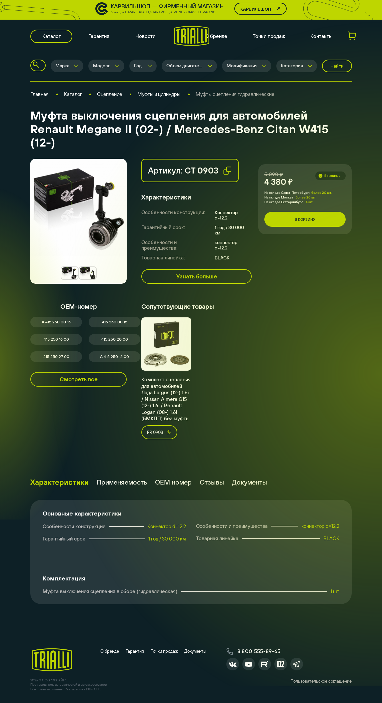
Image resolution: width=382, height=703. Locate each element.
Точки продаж (269, 37)
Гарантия (99, 37)
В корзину (305, 220)
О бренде (216, 37)
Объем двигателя (185, 66)
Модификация (242, 66)
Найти (337, 66)
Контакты (321, 37)
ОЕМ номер (173, 483)
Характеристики (59, 483)
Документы (249, 483)
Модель (101, 66)
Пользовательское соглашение (321, 682)
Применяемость (122, 483)
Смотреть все (79, 380)
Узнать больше (196, 277)
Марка (62, 66)
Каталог (52, 37)
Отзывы (212, 483)
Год (138, 66)
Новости (146, 37)
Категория (292, 66)
